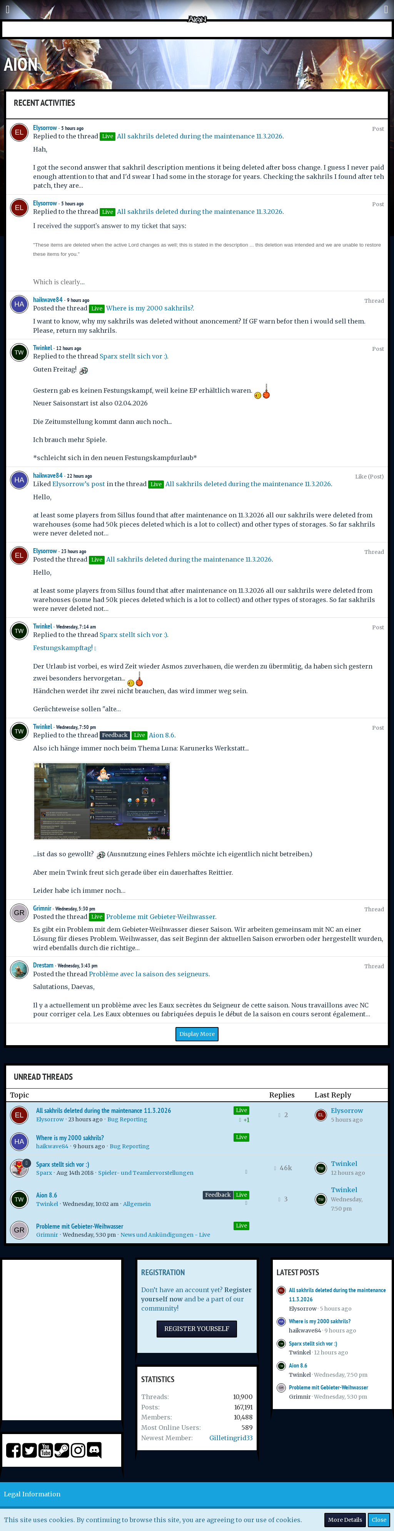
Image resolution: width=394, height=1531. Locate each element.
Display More (197, 1034)
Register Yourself (196, 1329)
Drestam (43, 965)
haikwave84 (48, 299)
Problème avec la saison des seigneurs (149, 974)
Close (379, 1519)
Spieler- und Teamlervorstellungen (146, 1172)
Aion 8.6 (161, 735)
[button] (8, 9)
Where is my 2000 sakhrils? (149, 308)
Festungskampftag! (63, 648)
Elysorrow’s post (78, 484)
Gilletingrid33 (231, 1438)
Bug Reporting (127, 1119)
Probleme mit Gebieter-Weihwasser (160, 917)
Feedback (218, 1194)
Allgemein (137, 1204)
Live (241, 1110)
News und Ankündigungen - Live (165, 1234)
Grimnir (42, 908)
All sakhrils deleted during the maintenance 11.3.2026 (199, 136)
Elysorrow (45, 127)
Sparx (44, 1172)
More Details (345, 1519)
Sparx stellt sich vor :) (133, 356)
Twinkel (42, 347)
